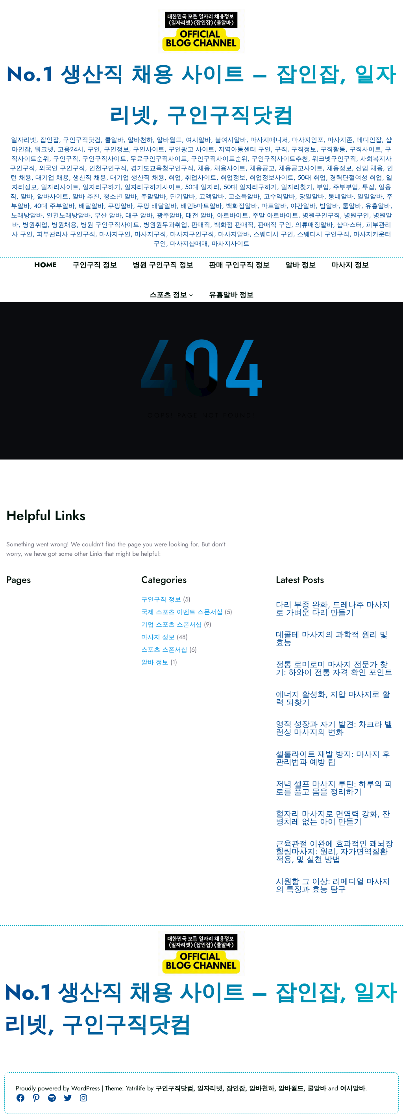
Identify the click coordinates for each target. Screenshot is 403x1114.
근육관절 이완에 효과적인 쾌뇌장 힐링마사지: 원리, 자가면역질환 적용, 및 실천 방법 (334, 852)
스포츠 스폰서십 (164, 649)
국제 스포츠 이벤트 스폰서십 (182, 611)
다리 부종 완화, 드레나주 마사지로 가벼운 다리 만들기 (333, 609)
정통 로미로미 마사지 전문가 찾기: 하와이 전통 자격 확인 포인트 (334, 668)
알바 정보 (154, 662)
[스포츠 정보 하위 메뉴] (191, 295)
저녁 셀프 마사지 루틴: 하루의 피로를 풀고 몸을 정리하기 (334, 788)
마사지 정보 (158, 637)
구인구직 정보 (161, 599)
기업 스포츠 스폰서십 (171, 624)
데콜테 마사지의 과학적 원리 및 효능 (332, 639)
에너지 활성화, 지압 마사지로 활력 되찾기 (333, 698)
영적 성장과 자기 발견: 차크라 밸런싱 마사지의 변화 (334, 728)
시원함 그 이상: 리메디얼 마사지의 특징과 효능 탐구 (333, 885)
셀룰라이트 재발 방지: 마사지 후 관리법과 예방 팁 (333, 758)
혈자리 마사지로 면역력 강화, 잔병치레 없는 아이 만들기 (333, 818)
